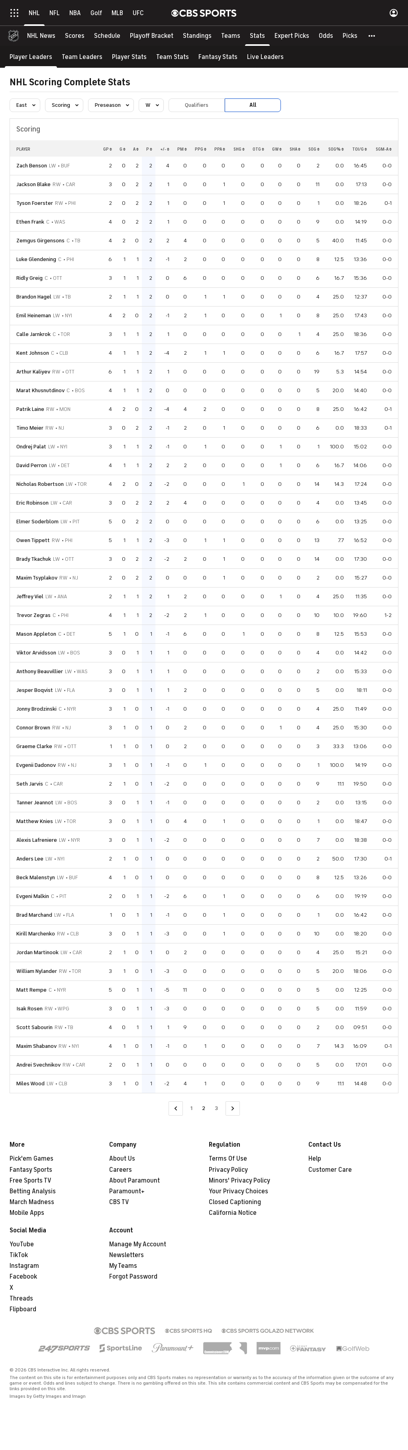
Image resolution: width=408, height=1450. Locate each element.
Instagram (24, 1266)
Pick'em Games (31, 1159)
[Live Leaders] (265, 57)
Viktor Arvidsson (36, 652)
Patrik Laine (30, 409)
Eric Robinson (32, 502)
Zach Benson (31, 165)
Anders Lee (29, 858)
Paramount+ (127, 1191)
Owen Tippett (33, 540)
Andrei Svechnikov (38, 1064)
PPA (219, 149)
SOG (314, 149)
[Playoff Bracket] (151, 36)
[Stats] (257, 36)
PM (182, 149)
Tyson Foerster (34, 203)
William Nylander (36, 971)
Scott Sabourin (34, 1027)
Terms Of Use (228, 1159)
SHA (295, 149)
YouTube (22, 1244)
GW (277, 149)
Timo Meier (29, 427)
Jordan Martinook (37, 952)
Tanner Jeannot (34, 802)
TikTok (19, 1255)
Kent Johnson (32, 353)
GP (107, 149)
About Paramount (134, 1181)
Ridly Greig (29, 278)
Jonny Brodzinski (36, 708)
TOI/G (359, 149)
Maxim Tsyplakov (36, 577)
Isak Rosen (29, 1008)
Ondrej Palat (31, 446)
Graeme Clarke (34, 746)
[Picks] (350, 36)
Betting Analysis (33, 1191)
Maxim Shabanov (36, 1046)
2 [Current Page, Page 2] (203, 1108)
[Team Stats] (172, 57)
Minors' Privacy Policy (239, 1181)
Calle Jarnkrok (33, 334)
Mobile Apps (27, 1213)
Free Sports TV (30, 1181)
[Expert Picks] (292, 36)
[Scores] (74, 36)
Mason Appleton (36, 634)
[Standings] (197, 36)
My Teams (123, 1266)
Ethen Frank (30, 221)
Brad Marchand (34, 915)
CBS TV (119, 1202)
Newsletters (126, 1255)
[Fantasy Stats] (218, 57)
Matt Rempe (31, 989)
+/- (164, 149)
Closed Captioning (235, 1202)
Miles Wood (30, 1083)
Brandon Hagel (33, 296)
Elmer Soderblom (37, 521)
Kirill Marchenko (35, 933)
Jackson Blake (33, 184)
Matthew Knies (34, 821)
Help (314, 1159)
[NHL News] (41, 36)
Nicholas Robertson (40, 484)
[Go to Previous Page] (176, 1108)
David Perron (31, 465)
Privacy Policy (228, 1170)
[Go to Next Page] (233, 1108)
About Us (122, 1159)
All (252, 105)
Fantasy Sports (31, 1170)
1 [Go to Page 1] (191, 1108)
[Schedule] (107, 36)
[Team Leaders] (82, 57)
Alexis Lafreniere (36, 840)
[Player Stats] (129, 57)
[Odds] (326, 36)
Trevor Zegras (33, 615)
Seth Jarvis (29, 783)
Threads (21, 1299)
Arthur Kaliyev (33, 371)
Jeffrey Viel (29, 596)
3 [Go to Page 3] (216, 1108)
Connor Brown (33, 727)
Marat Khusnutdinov (40, 390)
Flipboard (23, 1309)
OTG (258, 149)
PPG (200, 149)
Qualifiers (196, 105)
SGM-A (384, 149)
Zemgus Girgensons (40, 240)
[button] (372, 36)
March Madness (32, 1202)
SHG (239, 149)
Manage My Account (137, 1244)
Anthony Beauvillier (39, 671)
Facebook (23, 1277)
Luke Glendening (36, 259)
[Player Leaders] (31, 57)
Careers (120, 1170)
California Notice (233, 1213)
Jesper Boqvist (34, 690)
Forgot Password (133, 1277)
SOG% (336, 149)
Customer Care (330, 1170)
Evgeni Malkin (32, 896)
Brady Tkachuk (33, 559)
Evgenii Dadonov (36, 765)
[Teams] (230, 36)
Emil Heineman (33, 315)
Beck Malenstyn (35, 877)
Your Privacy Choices (238, 1191)
